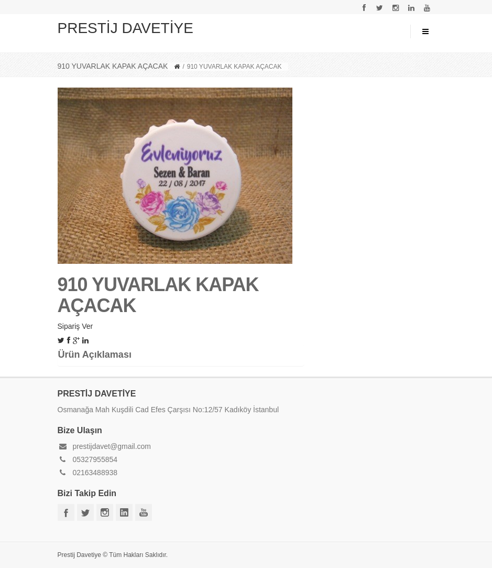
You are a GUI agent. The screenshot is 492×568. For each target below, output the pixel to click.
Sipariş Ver (75, 326)
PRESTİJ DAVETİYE (125, 28)
